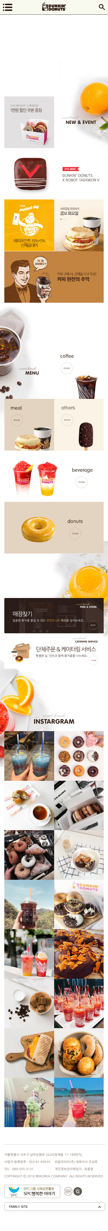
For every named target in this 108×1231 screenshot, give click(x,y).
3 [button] (65, 219)
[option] (79, 225)
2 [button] (63, 219)
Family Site (18, 1206)
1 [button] (61, 219)
